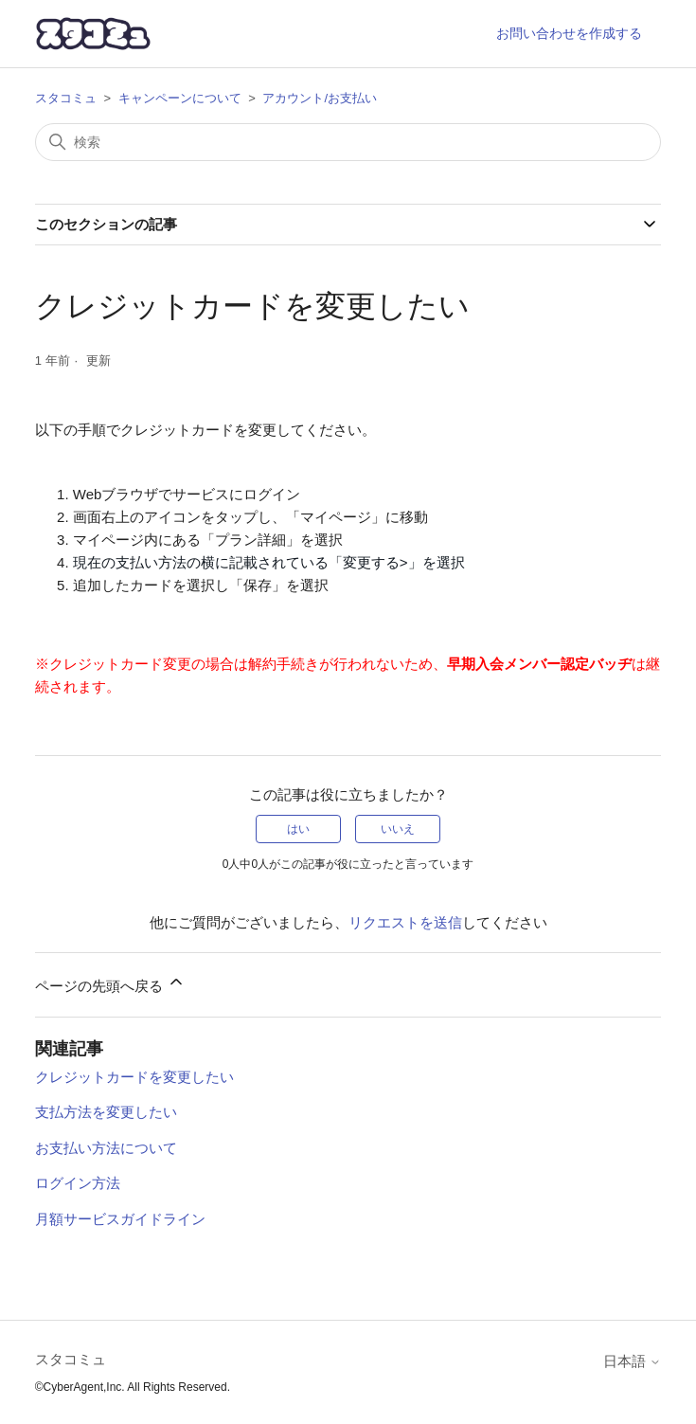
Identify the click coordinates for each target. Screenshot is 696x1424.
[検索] (348, 142)
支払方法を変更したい (106, 1112)
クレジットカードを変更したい (134, 1077)
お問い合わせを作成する (569, 33)
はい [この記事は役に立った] (298, 829)
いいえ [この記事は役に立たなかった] (398, 829)
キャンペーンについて (179, 98)
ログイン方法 (77, 1183)
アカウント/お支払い (319, 98)
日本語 (632, 1361)
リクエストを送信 (405, 922)
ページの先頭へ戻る (110, 983)
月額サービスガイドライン (120, 1219)
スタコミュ (66, 98)
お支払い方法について (106, 1148)
